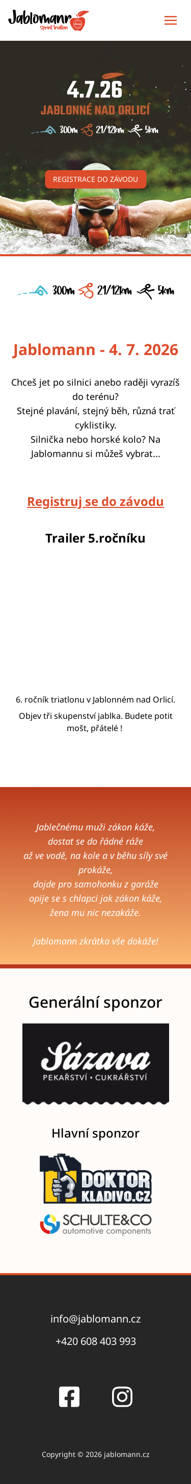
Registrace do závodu (95, 179)
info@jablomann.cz (95, 1319)
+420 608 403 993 (96, 1341)
